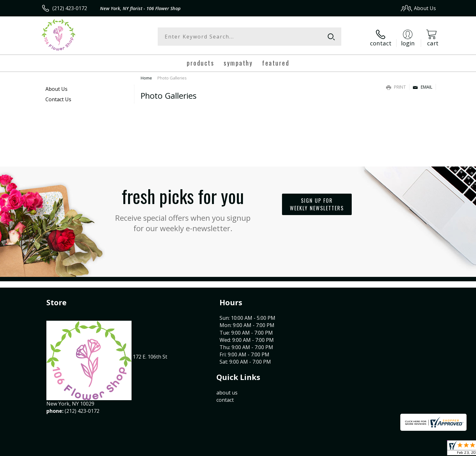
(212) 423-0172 (69, 8)
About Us (56, 87)
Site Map (419, 450)
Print (396, 85)
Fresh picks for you (183, 205)
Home (146, 76)
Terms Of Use (299, 450)
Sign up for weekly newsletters (317, 202)
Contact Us (58, 97)
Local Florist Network (380, 450)
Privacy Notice (335, 450)
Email (422, 85)
